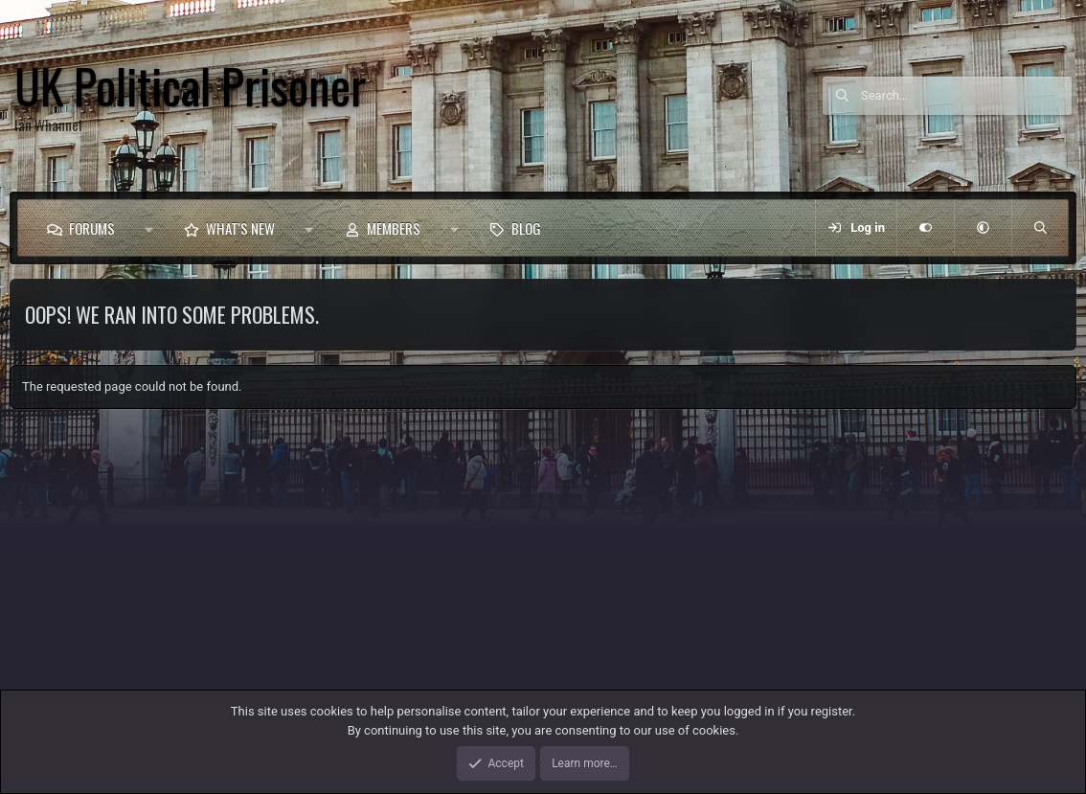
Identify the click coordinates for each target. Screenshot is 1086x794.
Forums (92, 227)
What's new (240, 227)
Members (393, 227)
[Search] (966, 96)
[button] (149, 228)
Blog (526, 227)
